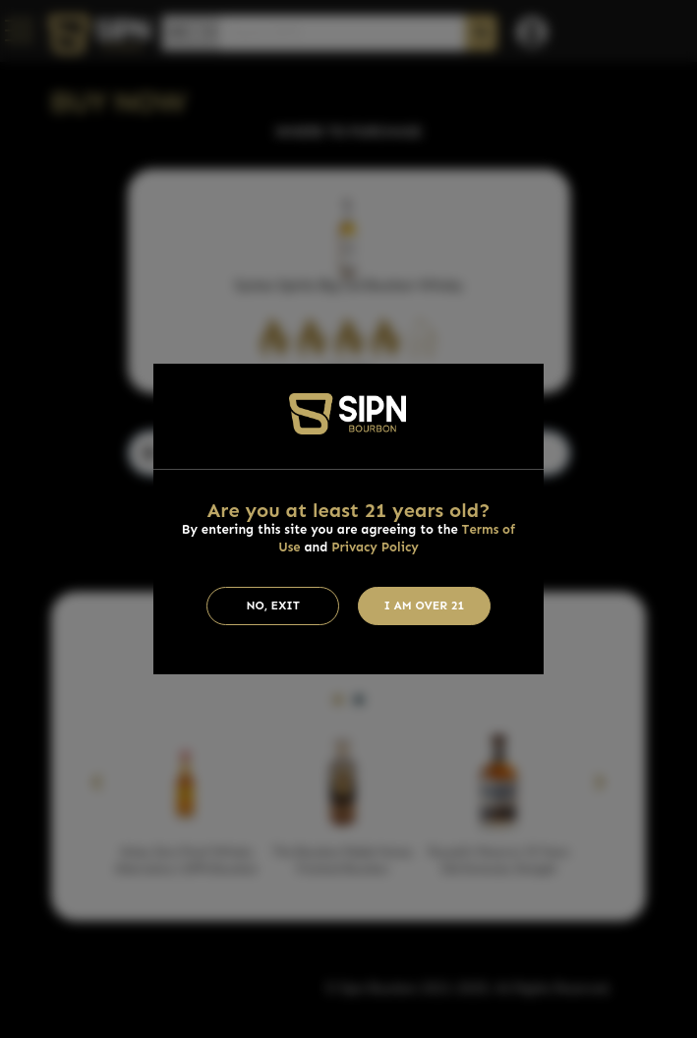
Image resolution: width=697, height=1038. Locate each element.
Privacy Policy (375, 547)
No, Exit (273, 605)
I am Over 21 (424, 605)
